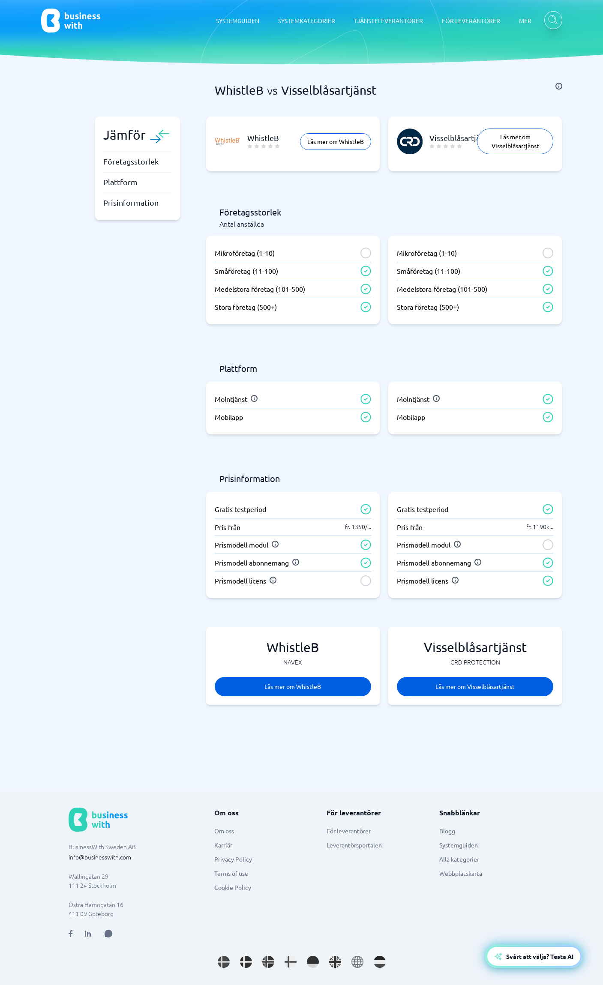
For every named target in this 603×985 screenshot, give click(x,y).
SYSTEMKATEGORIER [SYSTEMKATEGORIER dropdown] (306, 20)
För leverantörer (349, 831)
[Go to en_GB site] (335, 962)
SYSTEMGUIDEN (237, 20)
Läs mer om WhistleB (335, 141)
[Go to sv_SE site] (224, 962)
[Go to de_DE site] (313, 962)
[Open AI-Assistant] (533, 956)
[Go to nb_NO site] (268, 962)
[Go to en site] (357, 962)
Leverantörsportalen (354, 845)
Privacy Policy (233, 859)
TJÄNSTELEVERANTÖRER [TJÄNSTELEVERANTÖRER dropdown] (388, 20)
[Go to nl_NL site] (380, 962)
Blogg (447, 831)
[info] (558, 86)
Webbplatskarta (460, 873)
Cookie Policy (232, 887)
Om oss (224, 831)
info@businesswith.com (100, 857)
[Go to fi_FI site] (291, 962)
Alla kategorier (459, 859)
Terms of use (231, 873)
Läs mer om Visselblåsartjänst (515, 141)
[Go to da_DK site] (246, 962)
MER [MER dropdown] (525, 20)
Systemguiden (458, 845)
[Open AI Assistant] (108, 933)
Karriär (223, 845)
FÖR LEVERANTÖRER (471, 20)
